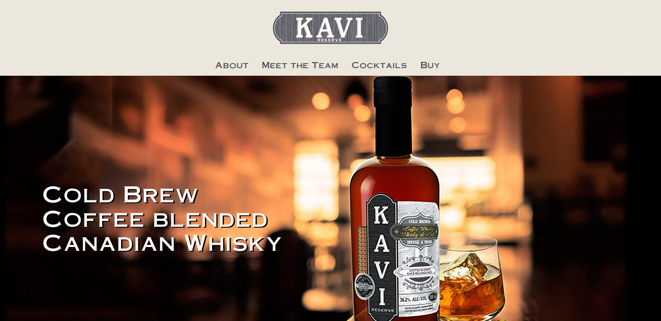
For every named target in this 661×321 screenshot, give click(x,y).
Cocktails (379, 64)
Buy (430, 64)
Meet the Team (300, 64)
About (232, 64)
